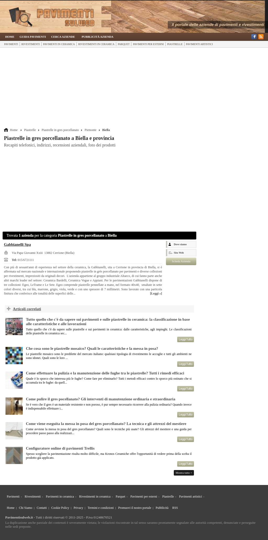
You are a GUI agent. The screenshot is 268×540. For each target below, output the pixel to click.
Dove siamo (180, 244)
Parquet (124, 44)
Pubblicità (162, 508)
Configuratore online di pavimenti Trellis (60, 448)
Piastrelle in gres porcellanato (60, 130)
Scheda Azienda (181, 261)
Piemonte (90, 130)
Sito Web (179, 252)
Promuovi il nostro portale (134, 508)
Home (9, 36)
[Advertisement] (100, 88)
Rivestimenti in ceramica (96, 44)
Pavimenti (11, 44)
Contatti (42, 508)
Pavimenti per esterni (148, 44)
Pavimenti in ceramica (59, 44)
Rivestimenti (30, 44)
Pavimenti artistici (199, 44)
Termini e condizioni (101, 508)
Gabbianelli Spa (17, 244)
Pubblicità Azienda (97, 36)
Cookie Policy (60, 508)
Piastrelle (175, 44)
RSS (175, 508)
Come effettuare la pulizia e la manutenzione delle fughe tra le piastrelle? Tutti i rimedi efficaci (105, 373)
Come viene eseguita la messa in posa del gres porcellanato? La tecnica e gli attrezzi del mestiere (106, 424)
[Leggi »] (156, 293)
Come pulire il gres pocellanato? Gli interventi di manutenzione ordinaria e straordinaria (100, 399)
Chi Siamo (25, 508)
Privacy (78, 508)
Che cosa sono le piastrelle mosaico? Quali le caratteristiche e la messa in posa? (92, 348)
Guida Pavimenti (33, 36)
